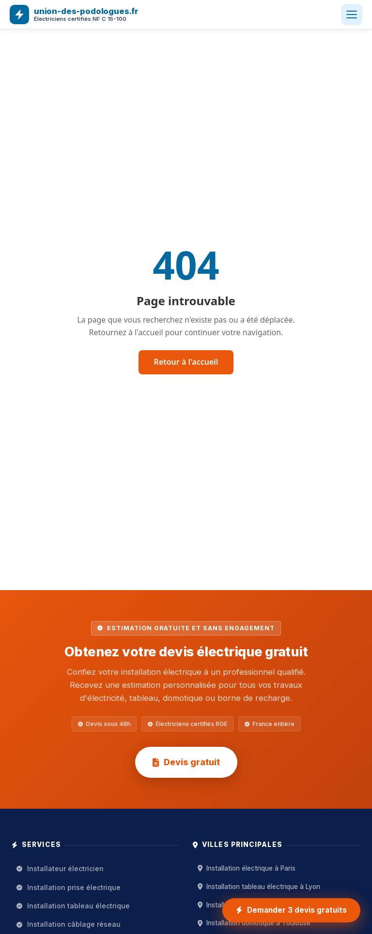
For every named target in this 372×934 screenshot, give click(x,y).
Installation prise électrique (68, 887)
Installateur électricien (60, 868)
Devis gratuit (186, 762)
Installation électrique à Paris (246, 868)
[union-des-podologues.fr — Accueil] (74, 14)
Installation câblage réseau (68, 924)
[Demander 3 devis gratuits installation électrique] (291, 910)
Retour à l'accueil (186, 361)
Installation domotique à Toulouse (254, 923)
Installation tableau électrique (73, 906)
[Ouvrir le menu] (351, 14)
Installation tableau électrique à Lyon (259, 886)
